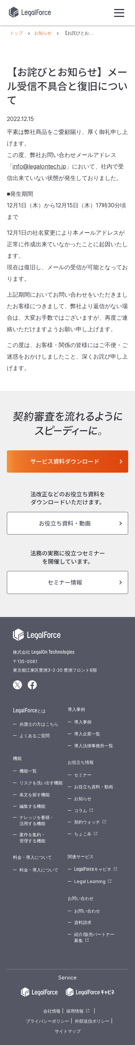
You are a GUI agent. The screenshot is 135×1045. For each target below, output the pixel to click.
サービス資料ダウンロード (64, 461)
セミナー (82, 775)
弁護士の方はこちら (38, 724)
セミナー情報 (65, 582)
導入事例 (82, 722)
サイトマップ (68, 1031)
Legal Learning (89, 881)
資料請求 (82, 922)
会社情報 (51, 1011)
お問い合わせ (87, 911)
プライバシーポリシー (47, 1021)
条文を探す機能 (34, 794)
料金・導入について (38, 870)
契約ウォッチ (87, 822)
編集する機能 (32, 806)
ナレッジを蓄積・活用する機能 (36, 820)
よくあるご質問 (34, 735)
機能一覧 (28, 771)
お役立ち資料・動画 (65, 523)
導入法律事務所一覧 (93, 745)
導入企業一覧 (87, 734)
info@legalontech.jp (39, 166)
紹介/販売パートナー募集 (94, 937)
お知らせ (82, 798)
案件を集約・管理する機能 (32, 837)
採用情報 (75, 1011)
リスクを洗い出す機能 (41, 782)
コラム (80, 810)
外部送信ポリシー (92, 1021)
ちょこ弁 (82, 834)
